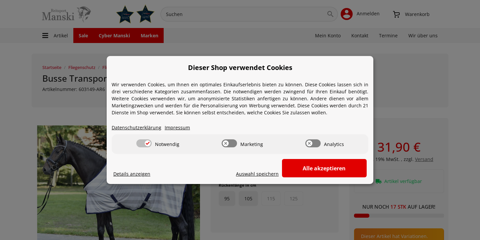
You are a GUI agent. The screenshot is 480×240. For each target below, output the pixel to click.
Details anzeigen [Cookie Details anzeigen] (131, 174)
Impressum (177, 128)
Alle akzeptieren (333, 168)
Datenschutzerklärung (136, 128)
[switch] (144, 144)
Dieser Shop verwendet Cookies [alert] (240, 67)
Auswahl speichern (275, 174)
